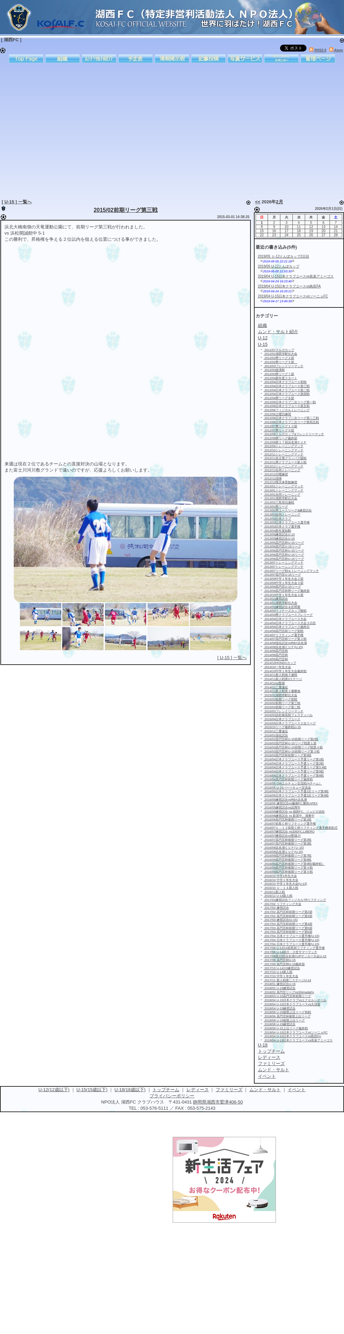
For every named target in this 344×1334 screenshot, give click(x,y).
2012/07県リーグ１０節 (280, 426)
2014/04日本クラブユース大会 (285, 619)
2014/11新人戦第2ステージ (283, 679)
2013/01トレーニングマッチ (283, 486)
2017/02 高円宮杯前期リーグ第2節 (288, 912)
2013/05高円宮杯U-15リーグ (284, 542)
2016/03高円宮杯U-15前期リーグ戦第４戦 (293, 747)
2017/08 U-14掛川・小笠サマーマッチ (290, 952)
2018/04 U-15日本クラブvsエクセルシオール (295, 1000)
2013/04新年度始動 (277, 530)
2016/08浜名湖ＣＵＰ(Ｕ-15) (284, 847)
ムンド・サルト (265, 1089)
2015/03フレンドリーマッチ (283, 711)
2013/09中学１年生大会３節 (283, 583)
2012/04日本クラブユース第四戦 (287, 394)
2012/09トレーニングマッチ (283, 446)
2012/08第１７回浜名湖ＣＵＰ (285, 442)
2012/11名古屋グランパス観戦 (285, 458)
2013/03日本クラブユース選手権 (287, 522)
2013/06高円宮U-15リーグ (282, 546)
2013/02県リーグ (276, 506)
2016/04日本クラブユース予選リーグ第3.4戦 (295, 767)
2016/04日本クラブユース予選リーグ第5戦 (294, 771)
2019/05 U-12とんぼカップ (279, 266)
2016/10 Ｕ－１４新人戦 (281, 888)
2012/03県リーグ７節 (279, 374)
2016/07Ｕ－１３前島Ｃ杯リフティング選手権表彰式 (300, 827)
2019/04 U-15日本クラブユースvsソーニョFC (293, 296)
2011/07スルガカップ (279, 350)
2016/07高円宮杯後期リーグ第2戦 (287, 839)
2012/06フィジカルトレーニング (287, 410)
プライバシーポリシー (172, 1095)
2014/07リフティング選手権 (283, 635)
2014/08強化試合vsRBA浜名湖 (285, 643)
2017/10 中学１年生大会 (281, 976)
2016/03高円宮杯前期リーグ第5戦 (287, 755)
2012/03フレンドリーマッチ (283, 366)
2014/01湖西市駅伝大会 (280, 602)
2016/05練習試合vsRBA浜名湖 (285, 799)
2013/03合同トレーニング (282, 514)
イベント (296, 1089)
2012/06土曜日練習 (277, 414)
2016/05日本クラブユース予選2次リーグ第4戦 (296, 795)
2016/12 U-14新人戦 (278, 895)
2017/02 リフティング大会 (282, 904)
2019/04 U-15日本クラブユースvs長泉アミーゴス (296, 276)
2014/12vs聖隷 (274, 683)
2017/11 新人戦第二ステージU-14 (287, 980)
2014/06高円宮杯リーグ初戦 (283, 631)
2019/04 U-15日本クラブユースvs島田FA (289, 286)
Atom (336, 50)
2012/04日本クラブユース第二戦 (287, 390)
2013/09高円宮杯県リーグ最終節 (287, 590)
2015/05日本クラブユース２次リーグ (290, 723)
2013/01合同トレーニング (282, 494)
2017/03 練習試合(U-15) (281, 920)
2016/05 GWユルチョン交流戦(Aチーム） (293, 783)
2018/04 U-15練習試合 (279, 1008)
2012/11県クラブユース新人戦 (285, 462)
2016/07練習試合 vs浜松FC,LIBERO (289, 831)
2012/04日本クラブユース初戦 (285, 382)
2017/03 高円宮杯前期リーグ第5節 (288, 928)
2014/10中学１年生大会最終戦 (285, 671)
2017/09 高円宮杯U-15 (279, 960)
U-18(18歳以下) (130, 1089)
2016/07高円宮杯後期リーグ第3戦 (287, 843)
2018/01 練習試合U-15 (279, 984)
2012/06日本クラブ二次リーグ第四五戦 (291, 422)
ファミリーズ (229, 1089)
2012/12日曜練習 (276, 474)
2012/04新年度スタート (280, 378)
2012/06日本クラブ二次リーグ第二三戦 (291, 418)
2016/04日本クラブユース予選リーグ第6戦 (294, 775)
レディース (197, 1089)
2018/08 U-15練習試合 (279, 1024)
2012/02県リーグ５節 (280, 362)
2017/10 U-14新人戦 (278, 972)
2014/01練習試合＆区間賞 (282, 607)
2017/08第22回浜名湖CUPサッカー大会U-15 (295, 956)
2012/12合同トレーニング (282, 470)
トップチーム (165, 1089)
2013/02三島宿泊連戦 (279, 502)
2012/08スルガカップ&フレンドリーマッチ (294, 434)
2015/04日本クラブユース (282, 719)
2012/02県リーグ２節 (279, 358)
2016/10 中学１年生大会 (281, 880)
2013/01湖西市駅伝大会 (280, 498)
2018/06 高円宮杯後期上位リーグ (287, 1016)
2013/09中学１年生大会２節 (283, 578)
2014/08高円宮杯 (276, 651)
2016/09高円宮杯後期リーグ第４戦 (288, 867)
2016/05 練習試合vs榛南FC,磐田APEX (291, 803)
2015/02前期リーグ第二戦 (282, 707)
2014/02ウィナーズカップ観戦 (285, 610)
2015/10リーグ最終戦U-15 (282, 727)
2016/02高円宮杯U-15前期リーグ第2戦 (291, 739)
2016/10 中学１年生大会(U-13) (285, 883)
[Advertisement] (64, 129)
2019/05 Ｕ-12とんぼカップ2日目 (283, 256)
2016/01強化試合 (276, 735)
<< (257, 201)
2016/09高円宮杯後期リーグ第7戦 (287, 855)
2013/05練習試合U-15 (279, 538)
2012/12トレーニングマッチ (283, 466)
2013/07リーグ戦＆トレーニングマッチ (291, 571)
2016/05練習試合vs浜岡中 (282, 807)
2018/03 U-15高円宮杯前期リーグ (287, 996)
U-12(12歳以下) (54, 1089)
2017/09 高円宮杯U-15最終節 (284, 964)
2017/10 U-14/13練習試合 (282, 968)
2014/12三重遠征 (276, 687)
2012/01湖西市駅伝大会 (280, 353)
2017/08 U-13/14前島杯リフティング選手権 (294, 948)
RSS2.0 (317, 50)
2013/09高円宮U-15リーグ (282, 586)
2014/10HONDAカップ (280, 663)
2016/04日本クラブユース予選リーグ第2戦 (294, 763)
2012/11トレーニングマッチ (283, 454)
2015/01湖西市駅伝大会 (280, 695)
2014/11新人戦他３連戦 (280, 675)
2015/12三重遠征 (276, 731)
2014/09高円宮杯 (276, 659)
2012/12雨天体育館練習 (280, 482)
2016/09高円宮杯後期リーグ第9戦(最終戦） (294, 864)
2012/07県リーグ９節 (279, 430)
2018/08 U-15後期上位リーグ (284, 1020)
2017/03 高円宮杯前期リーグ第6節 (288, 932)
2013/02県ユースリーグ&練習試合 (288, 510)
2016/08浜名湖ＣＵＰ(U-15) (283, 851)
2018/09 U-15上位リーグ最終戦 (286, 1028)
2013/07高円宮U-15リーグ (282, 574)
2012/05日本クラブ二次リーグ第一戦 (290, 402)
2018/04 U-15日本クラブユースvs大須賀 (292, 1004)
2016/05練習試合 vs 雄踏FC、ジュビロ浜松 (294, 811)
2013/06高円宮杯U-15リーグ (284, 550)
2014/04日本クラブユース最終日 (287, 627)
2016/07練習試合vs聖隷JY (282, 835)
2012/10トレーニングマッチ (283, 450)
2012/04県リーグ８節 (279, 398)
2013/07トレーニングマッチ (283, 562)
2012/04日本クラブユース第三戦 (287, 386)
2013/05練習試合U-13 (279, 534)
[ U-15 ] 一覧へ (17, 201)
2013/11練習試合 (276, 598)
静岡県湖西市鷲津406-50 (218, 1102)
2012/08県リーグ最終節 (280, 438)
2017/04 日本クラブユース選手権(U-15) (291, 936)
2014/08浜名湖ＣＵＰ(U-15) (283, 647)
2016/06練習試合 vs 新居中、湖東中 (289, 815)
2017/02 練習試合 (276, 907)
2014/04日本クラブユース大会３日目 (290, 623)
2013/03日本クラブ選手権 (282, 526)
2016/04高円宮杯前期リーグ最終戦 (288, 779)
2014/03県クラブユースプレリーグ (288, 615)
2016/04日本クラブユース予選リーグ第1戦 (294, 759)
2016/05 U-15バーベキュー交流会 (287, 787)
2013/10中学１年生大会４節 (283, 595)
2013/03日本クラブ (277, 518)
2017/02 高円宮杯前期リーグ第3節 (288, 916)
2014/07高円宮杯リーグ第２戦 (285, 639)
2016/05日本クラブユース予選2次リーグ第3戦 (296, 791)
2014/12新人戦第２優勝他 (282, 691)
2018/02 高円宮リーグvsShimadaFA (289, 992)
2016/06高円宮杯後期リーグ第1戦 (287, 819)
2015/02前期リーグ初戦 (280, 699)
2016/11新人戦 (274, 892)
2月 (279, 201)
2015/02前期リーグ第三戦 (126, 210)
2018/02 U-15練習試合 (279, 988)
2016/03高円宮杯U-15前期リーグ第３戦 (292, 751)
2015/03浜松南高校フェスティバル (288, 715)
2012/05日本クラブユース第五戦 (287, 406)
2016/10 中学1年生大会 (280, 876)
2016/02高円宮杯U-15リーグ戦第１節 (290, 743)
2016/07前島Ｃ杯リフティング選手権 (290, 823)
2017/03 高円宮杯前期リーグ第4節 (288, 924)
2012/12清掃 (273, 478)
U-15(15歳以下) (91, 1089)
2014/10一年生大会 (277, 667)
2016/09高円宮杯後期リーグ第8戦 (287, 859)
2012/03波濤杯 (274, 370)
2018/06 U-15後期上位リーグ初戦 (287, 1012)
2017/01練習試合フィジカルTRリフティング (295, 900)
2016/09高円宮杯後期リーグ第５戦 (288, 871)
